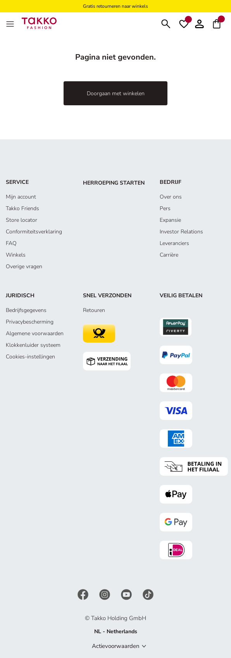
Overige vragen (24, 266)
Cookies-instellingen (30, 356)
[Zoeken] (166, 23)
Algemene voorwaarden (35, 333)
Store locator (21, 220)
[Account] (199, 23)
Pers (165, 208)
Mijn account (21, 196)
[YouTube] (127, 594)
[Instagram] (105, 594)
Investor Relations (181, 231)
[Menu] (11, 23)
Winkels (16, 255)
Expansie (170, 220)
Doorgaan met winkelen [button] (116, 93)
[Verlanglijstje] (184, 23)
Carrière (169, 255)
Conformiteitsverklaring (34, 231)
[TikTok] (148, 594)
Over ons (171, 196)
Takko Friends (22, 208)
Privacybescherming (29, 322)
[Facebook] (84, 594)
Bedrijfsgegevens (26, 310)
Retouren (94, 310)
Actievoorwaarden (116, 646)
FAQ (11, 243)
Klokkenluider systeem (33, 345)
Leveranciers (174, 243)
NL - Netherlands (115, 631)
